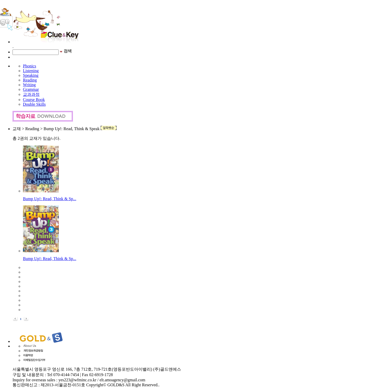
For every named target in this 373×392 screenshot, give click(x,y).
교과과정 (31, 94)
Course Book (34, 99)
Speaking (31, 75)
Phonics (29, 66)
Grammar (31, 89)
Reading (30, 80)
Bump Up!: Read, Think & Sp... (49, 199)
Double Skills (34, 104)
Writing (29, 85)
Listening (31, 70)
